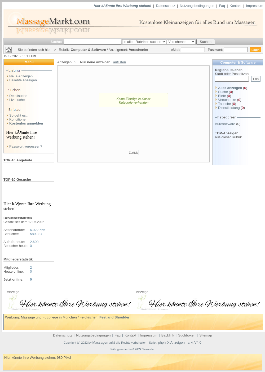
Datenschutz (165, 6)
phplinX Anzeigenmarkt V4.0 (179, 342)
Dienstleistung (229, 108)
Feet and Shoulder (114, 317)
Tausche (224, 104)
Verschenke (227, 100)
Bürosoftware (225, 124)
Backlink (167, 335)
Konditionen (18, 119)
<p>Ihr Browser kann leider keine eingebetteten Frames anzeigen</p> (69, 302)
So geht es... (19, 115)
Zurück (133, 152)
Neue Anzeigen (21, 76)
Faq (222, 6)
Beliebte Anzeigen (23, 80)
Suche (223, 92)
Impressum (254, 6)
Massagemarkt (103, 342)
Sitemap (205, 335)
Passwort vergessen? (25, 146)
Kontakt (235, 6)
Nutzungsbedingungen (197, 6)
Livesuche (17, 100)
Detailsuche (18, 96)
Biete (222, 96)
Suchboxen (186, 335)
